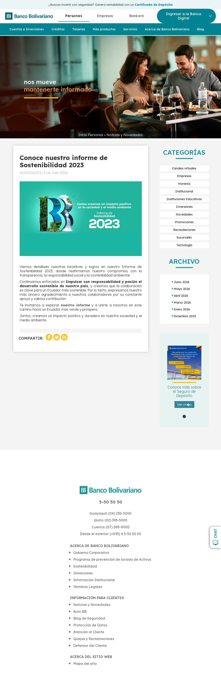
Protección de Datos (90, 625)
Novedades (184, 214)
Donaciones (83, 573)
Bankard (136, 16)
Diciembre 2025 (185, 316)
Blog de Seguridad (89, 618)
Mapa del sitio (85, 663)
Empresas (105, 16)
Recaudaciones (184, 230)
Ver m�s (184, 404)
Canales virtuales (184, 168)
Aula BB (79, 611)
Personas (73, 15)
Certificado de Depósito (154, 5)
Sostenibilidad (85, 566)
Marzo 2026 (182, 302)
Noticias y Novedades (125, 135)
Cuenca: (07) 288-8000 (111, 527)
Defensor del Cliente (90, 645)
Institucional (184, 191)
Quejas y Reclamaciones (93, 639)
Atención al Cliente (88, 632)
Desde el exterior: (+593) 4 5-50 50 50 (110, 534)
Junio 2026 (181, 282)
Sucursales (184, 237)
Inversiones (184, 207)
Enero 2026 (182, 309)
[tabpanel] (184, 380)
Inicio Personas (91, 135)
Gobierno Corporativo (91, 552)
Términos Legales (87, 587)
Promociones (184, 222)
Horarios (184, 184)
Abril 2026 (181, 296)
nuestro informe (75, 305)
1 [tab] (184, 417)
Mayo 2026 (182, 289)
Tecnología (184, 245)
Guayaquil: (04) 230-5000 (110, 513)
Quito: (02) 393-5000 (110, 520)
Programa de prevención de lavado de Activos (112, 559)
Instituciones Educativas (184, 199)
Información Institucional (94, 580)
